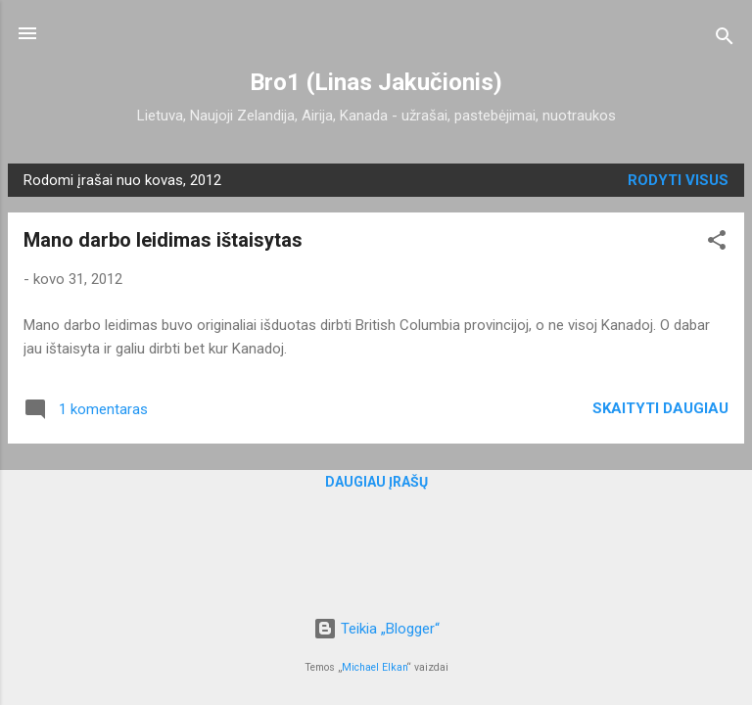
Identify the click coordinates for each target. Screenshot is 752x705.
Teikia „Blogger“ (376, 628)
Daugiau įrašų (376, 482)
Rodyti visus (678, 180)
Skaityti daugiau (660, 408)
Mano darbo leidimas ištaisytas (163, 240)
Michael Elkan (374, 667)
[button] (716, 243)
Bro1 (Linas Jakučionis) (376, 82)
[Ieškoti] (724, 40)
